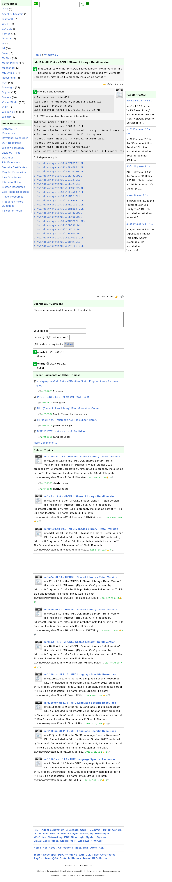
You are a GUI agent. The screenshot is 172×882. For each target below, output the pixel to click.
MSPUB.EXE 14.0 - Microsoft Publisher (61, 434)
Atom (93, 850)
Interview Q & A (11, 182)
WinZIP (6, 117)
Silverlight (8, 87)
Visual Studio (10, 102)
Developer (49, 857)
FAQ (95, 861)
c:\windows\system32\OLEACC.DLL (58, 217)
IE (3, 43)
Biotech (65, 861)
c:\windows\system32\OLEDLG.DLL (58, 229)
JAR (81, 857)
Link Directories (11, 177)
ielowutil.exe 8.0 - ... (138, 195)
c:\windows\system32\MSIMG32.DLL (59, 238)
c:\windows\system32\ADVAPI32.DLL (59, 163)
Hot (45, 850)
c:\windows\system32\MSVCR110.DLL (59, 171)
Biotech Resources (13, 187)
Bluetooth (8, 19)
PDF (4, 82)
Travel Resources (12, 196)
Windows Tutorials (13, 147)
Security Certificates (14, 167)
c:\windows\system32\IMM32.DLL (57, 196)
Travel (87, 861)
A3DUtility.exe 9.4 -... (139, 166)
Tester (38, 857)
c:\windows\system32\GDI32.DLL (57, 180)
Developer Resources (15, 138)
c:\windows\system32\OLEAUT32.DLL (59, 188)
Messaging (87, 836)
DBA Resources (11, 143)
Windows (71, 857)
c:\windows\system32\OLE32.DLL (57, 184)
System (6, 97)
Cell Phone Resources (15, 192)
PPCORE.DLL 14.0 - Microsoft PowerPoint (63, 400)
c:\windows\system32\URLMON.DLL (58, 233)
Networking (9, 77)
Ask (101, 850)
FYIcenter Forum (12, 210)
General (7, 38)
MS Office (8, 73)
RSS (86, 850)
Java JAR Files (11, 152)
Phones (76, 861)
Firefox (6, 33)
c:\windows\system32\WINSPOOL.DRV (59, 221)
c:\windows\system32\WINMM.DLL (57, 242)
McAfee (6, 58)
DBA (61, 857)
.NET (5, 9)
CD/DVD (7, 29)
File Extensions (11, 162)
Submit (69, 347)
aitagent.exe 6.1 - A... (139, 224)
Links (47, 861)
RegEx (38, 861)
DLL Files (8, 157)
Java (5, 53)
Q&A (55, 861)
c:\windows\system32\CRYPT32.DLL (59, 246)
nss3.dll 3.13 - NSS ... (140, 100)
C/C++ (6, 24)
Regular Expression (14, 172)
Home (37, 55)
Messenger (8, 68)
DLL (88, 857)
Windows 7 (8, 112)
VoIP (5, 107)
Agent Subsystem (12, 14)
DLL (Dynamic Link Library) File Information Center (68, 411)
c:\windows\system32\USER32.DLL (58, 176)
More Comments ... (45, 445)
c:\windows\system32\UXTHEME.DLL (59, 200)
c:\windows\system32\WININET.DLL (59, 209)
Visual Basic (42, 844)
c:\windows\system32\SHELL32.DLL (59, 205)
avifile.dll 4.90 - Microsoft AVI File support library (67, 423)
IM (3, 48)
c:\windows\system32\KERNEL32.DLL (59, 167)
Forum (103, 861)
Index (78, 850)
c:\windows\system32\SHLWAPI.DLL (59, 192)
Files (95, 857)
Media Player (10, 63)
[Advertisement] (16, 259)
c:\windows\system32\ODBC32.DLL (58, 225)
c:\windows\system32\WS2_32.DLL (58, 213)
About (53, 850)
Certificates (107, 857)
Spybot (6, 92)
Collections (65, 850)
